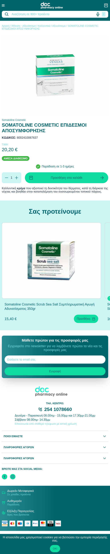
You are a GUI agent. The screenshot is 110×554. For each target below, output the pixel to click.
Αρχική (6, 25)
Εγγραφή (55, 371)
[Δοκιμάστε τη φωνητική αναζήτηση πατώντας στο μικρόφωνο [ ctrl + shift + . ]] (98, 14)
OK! (55, 548)
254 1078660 (58, 409)
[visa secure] (51, 523)
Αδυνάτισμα (59, 25)
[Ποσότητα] (11, 177)
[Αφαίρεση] (6, 178)
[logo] (54, 5)
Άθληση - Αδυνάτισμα (23, 25)
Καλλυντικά (44, 25)
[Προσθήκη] (16, 178)
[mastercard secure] (44, 523)
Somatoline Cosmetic (14, 119)
